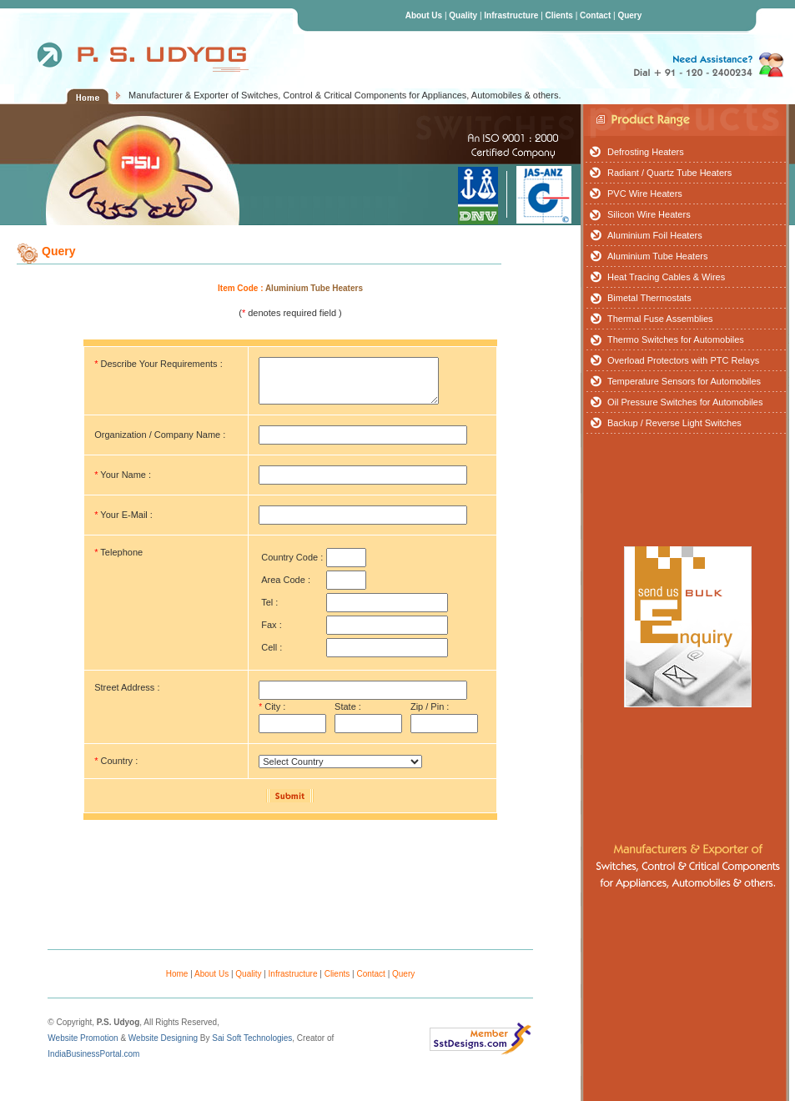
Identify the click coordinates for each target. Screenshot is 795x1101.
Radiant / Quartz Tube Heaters (669, 173)
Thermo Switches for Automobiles (675, 339)
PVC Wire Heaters (644, 194)
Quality (463, 15)
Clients (559, 15)
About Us (423, 15)
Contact (595, 15)
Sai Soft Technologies (252, 1038)
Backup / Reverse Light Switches (674, 423)
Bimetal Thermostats (649, 298)
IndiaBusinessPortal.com (93, 1053)
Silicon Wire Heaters (649, 214)
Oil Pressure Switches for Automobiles (684, 402)
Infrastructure (511, 15)
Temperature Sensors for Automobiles (684, 381)
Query (629, 15)
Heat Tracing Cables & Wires (666, 277)
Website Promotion (83, 1038)
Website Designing (163, 1038)
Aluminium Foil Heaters (654, 235)
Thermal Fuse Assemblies (660, 319)
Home (177, 973)
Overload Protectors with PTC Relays (683, 360)
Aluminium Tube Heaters (657, 256)
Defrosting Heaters (645, 152)
